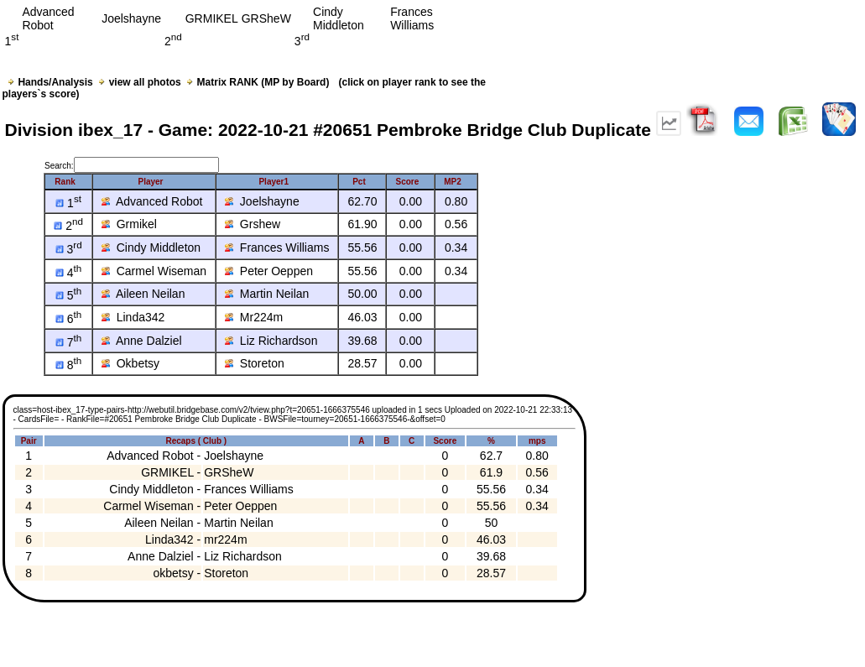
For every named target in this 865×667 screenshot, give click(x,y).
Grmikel (129, 224)
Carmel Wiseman (154, 271)
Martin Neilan (267, 293)
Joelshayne (262, 201)
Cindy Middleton (151, 247)
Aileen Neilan (143, 293)
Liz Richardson (271, 340)
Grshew (252, 224)
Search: (131, 165)
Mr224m (254, 317)
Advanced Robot (152, 201)
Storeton (254, 363)
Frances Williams (277, 247)
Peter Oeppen (269, 271)
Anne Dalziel (142, 340)
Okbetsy (130, 363)
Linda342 (133, 317)
